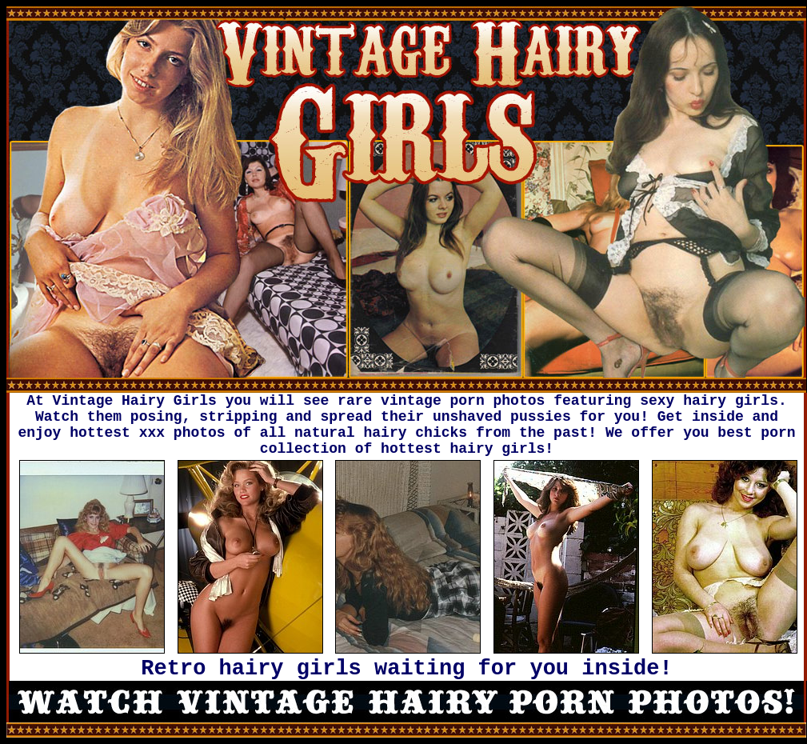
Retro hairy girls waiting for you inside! (406, 669)
